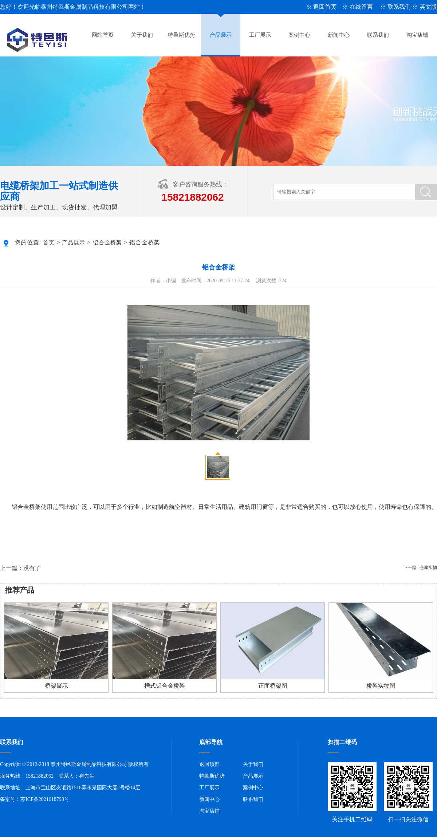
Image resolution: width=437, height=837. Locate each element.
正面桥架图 (272, 686)
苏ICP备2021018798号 (44, 799)
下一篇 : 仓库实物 (420, 567)
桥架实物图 (380, 686)
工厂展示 (260, 35)
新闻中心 (339, 35)
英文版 (428, 7)
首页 (49, 242)
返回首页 (324, 7)
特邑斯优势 (181, 35)
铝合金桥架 (107, 242)
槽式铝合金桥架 (164, 686)
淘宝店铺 (417, 35)
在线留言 (361, 7)
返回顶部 (209, 764)
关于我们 (142, 35)
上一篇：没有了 (20, 568)
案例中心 (299, 35)
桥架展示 (56, 686)
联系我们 (399, 7)
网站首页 (103, 35)
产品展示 (221, 35)
